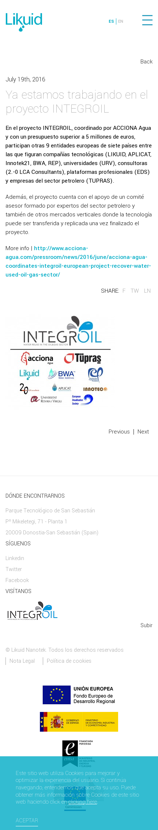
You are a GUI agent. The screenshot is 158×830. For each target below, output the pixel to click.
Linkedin (14, 558)
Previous (119, 432)
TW (135, 291)
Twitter (13, 569)
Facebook (17, 580)
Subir (146, 625)
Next (143, 432)
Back (146, 62)
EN (120, 21)
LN (147, 291)
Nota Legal (22, 661)
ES (111, 21)
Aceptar (27, 820)
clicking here (82, 802)
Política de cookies (69, 661)
